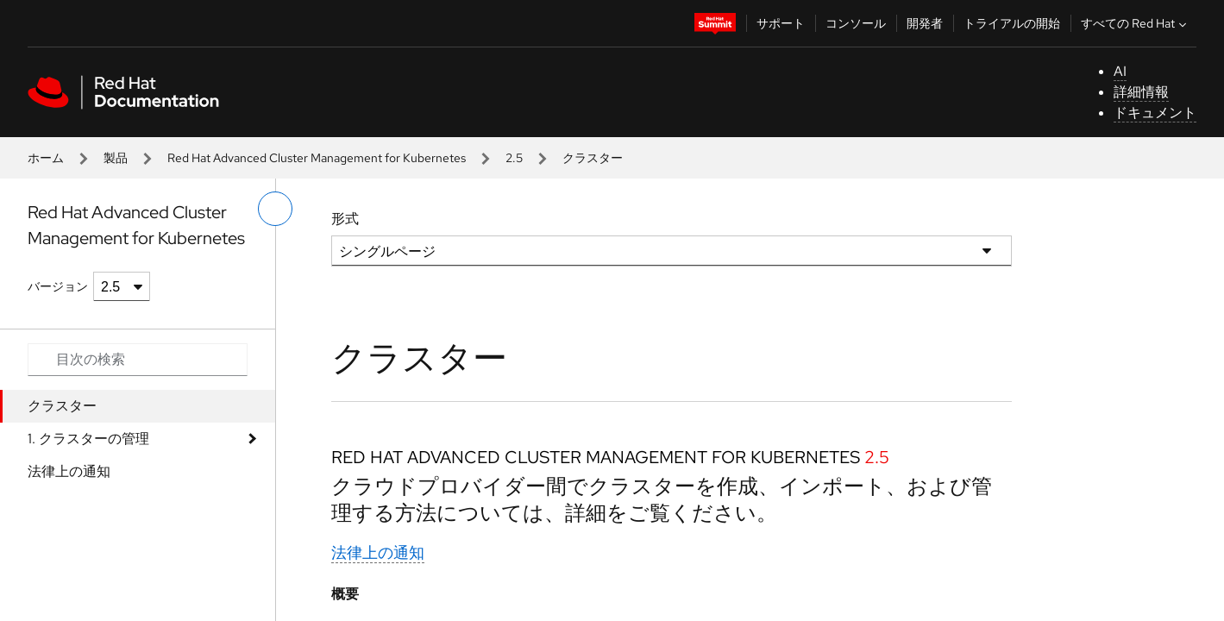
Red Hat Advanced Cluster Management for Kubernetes (316, 158)
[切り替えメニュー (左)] (275, 208)
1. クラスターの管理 (88, 439)
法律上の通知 (69, 471)
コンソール (855, 23)
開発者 (925, 23)
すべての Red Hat (1135, 23)
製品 (116, 158)
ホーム (46, 158)
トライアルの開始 (1012, 23)
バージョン (58, 286)
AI (1120, 71)
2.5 (514, 158)
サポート (780, 23)
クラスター (62, 406)
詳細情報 (1141, 92)
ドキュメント (1155, 113)
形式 (345, 219)
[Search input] (138, 359)
